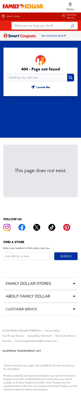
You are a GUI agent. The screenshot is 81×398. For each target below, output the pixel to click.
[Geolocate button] (40, 87)
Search (65, 256)
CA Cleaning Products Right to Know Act (36, 340)
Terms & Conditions (65, 335)
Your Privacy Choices (13, 335)
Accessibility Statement (39, 335)
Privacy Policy (53, 330)
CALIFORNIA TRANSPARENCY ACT (21, 350)
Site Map (6, 340)
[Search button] (70, 77)
